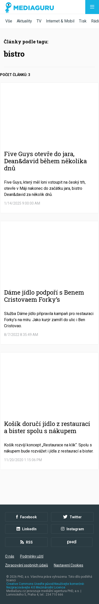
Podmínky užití (31, 556)
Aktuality (24, 21)
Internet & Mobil (60, 21)
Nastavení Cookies (68, 565)
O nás (9, 556)
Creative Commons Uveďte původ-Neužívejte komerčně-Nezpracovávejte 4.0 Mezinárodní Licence (45, 585)
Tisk (83, 21)
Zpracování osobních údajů (26, 565)
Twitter (72, 517)
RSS (26, 542)
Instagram (72, 529)
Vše (8, 21)
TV (39, 21)
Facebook (26, 517)
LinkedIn (26, 529)
